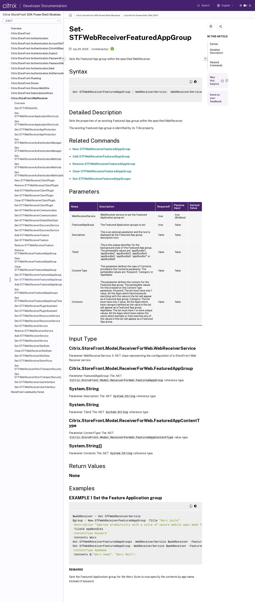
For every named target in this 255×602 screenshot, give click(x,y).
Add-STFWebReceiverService (31, 335)
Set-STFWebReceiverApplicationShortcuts (37, 115)
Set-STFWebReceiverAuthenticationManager (38, 141)
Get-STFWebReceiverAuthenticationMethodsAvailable (38, 174)
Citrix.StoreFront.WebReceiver (29, 98)
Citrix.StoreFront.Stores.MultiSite (30, 88)
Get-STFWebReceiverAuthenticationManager (38, 149)
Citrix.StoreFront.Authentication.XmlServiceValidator (36, 73)
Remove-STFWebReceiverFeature (34, 245)
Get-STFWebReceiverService (31, 340)
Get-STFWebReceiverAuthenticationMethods (38, 166)
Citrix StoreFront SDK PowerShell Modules (98, 15)
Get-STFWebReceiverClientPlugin (34, 195)
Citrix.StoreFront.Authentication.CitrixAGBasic (36, 48)
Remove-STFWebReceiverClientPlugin (37, 185)
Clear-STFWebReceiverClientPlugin (35, 200)
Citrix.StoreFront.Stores (25, 83)
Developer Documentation (45, 6)
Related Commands (216, 65)
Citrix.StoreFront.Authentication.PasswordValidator (36, 63)
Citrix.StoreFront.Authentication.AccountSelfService (36, 43)
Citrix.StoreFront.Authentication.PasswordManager (36, 58)
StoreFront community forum (27, 392)
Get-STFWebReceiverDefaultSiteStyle (36, 220)
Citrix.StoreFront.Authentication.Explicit (34, 53)
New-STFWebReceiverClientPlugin (35, 180)
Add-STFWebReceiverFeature (32, 235)
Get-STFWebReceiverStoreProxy (33, 360)
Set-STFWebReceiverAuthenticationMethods (38, 157)
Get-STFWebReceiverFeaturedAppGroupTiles (38, 299)
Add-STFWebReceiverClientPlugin (34, 190)
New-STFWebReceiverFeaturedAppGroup (35, 260)
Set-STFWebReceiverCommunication (36, 210)
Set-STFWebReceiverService (31, 326)
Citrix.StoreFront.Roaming (26, 78)
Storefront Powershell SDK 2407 (141, 15)
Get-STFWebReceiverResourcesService (37, 321)
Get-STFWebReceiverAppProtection (35, 129)
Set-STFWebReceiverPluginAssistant (36, 310)
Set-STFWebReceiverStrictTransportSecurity (38, 367)
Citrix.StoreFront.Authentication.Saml (33, 68)
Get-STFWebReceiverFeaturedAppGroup (38, 274)
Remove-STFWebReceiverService (34, 330)
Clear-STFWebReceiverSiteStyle (33, 350)
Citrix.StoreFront (20, 33)
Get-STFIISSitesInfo (26, 108)
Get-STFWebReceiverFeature (31, 240)
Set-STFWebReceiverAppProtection (35, 134)
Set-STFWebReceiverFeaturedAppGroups (36, 291)
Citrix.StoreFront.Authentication (29, 38)
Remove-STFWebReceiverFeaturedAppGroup (35, 252)
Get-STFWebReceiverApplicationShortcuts (37, 123)
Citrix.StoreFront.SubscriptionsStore (32, 93)
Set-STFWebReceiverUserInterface (35, 382)
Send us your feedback (216, 98)
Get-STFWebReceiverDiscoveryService (37, 225)
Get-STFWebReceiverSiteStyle (32, 355)
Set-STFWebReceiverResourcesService (37, 315)
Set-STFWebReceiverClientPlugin (34, 205)
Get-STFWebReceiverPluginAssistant (36, 306)
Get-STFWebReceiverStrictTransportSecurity (38, 376)
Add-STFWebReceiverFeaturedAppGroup (38, 284)
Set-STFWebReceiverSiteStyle (32, 345)
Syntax (216, 43)
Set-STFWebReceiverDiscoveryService (37, 230)
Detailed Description (216, 52)
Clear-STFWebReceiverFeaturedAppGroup (35, 268)
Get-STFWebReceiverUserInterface (35, 387)
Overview (16, 28)
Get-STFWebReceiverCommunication (36, 215)
